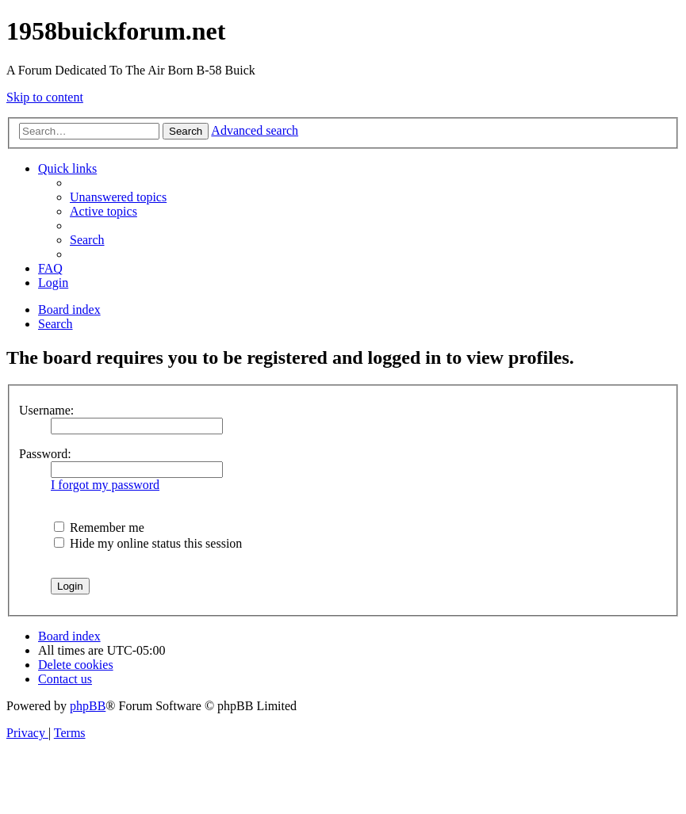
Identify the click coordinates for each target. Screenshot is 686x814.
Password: (45, 454)
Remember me (99, 527)
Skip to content (44, 97)
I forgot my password (105, 484)
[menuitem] (118, 197)
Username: (46, 410)
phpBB (87, 706)
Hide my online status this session (148, 543)
